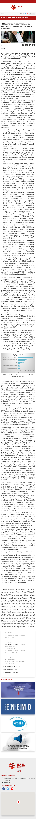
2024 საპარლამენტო (10, 637)
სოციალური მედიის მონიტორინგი (15, 666)
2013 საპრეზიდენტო (10, 657)
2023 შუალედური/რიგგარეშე (12, 639)
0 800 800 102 (7, 780)
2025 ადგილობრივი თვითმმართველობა (15, 635)
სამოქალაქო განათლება (12, 672)
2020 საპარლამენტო (10, 646)
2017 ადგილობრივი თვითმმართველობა (15, 650)
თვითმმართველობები (12, 669)
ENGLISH (32, 13)
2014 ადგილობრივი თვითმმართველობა (15, 654)
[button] (18, 802)
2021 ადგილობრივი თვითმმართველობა (15, 644)
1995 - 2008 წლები (9, 663)
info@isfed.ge (7, 782)
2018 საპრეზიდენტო (10, 648)
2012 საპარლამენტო (10, 659)
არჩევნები (8, 633)
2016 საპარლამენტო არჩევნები (13, 652)
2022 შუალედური (9, 642)
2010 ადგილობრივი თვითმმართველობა (15, 661)
